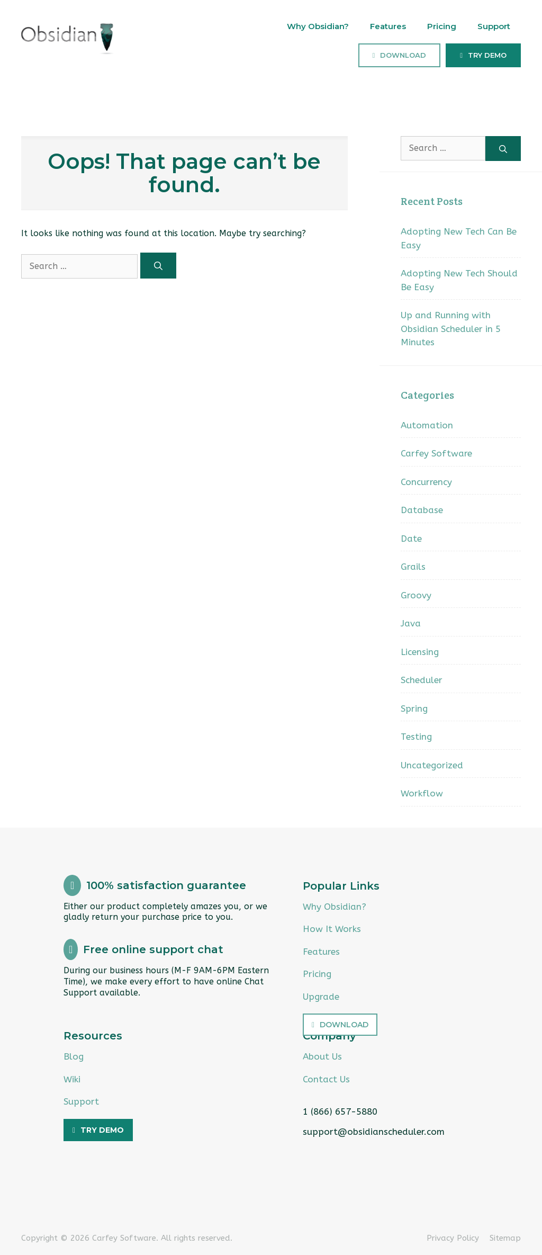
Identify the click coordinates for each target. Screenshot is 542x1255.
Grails (413, 566)
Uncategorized (432, 765)
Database (422, 510)
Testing (416, 736)
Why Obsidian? (318, 26)
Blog (74, 1056)
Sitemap (505, 1238)
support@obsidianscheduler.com (374, 1131)
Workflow (422, 793)
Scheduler (421, 680)
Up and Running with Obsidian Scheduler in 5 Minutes (451, 328)
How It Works (332, 929)
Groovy (416, 595)
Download (403, 55)
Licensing (420, 652)
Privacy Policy (453, 1238)
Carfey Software (436, 453)
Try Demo (487, 55)
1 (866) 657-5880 (340, 1111)
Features (388, 26)
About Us (322, 1056)
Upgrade (321, 996)
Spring (414, 708)
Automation (427, 425)
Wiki (72, 1079)
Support (493, 26)
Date (411, 538)
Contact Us (326, 1079)
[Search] (158, 266)
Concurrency (426, 482)
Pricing (441, 26)
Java (411, 623)
